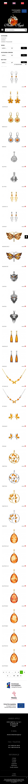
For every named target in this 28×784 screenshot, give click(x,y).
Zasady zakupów (14, 767)
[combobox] (7, 48)
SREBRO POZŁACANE (6, 41)
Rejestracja (14, 765)
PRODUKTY (14, 775)
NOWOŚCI (3, 38)
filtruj (24, 48)
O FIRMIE (14, 773)
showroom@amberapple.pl (14, 734)
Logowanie (14, 763)
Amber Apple (4, 66)
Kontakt (14, 762)
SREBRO (3, 40)
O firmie (14, 758)
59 (14, 676)
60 (17, 676)
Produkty (14, 760)
